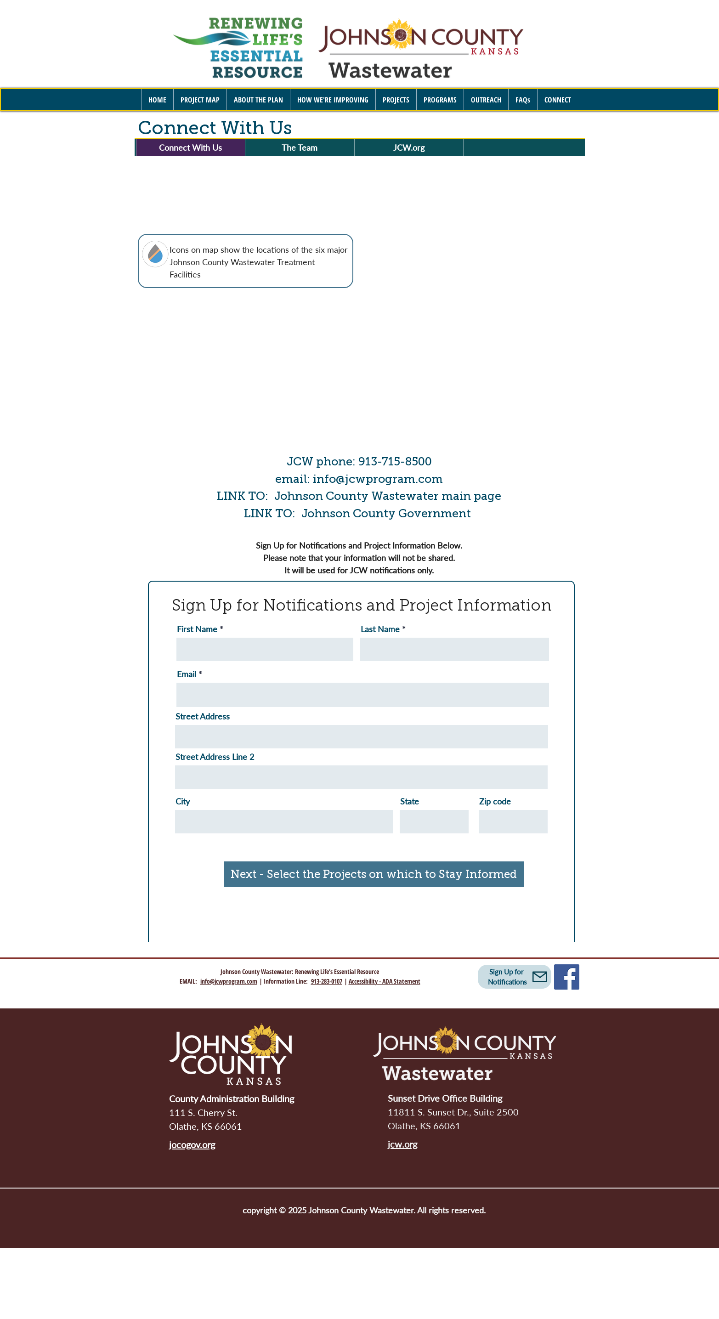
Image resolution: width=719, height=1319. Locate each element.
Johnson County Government (387, 513)
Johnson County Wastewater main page (387, 496)
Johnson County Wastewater (256, 971)
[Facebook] (566, 977)
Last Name (380, 629)
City (183, 801)
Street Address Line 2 (215, 757)
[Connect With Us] (190, 147)
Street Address (203, 716)
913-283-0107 (326, 981)
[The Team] (299, 147)
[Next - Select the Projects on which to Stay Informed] (374, 874)
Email (186, 674)
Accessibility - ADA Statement (384, 981)
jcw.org (402, 1143)
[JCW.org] (409, 147)
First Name (197, 629)
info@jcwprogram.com (378, 479)
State (409, 801)
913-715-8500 (395, 461)
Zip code (495, 801)
